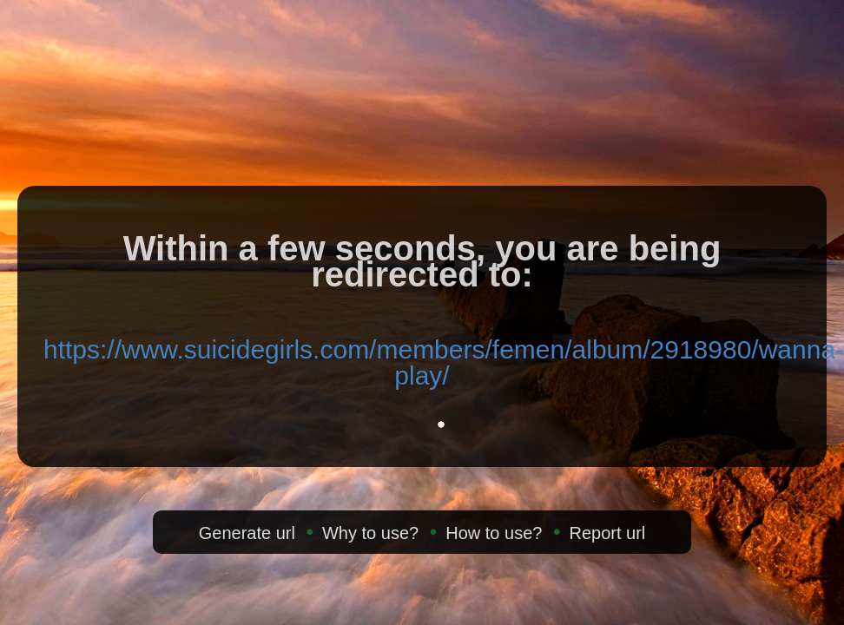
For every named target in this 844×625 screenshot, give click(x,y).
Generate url (247, 533)
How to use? (493, 533)
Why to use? (370, 533)
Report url (607, 533)
